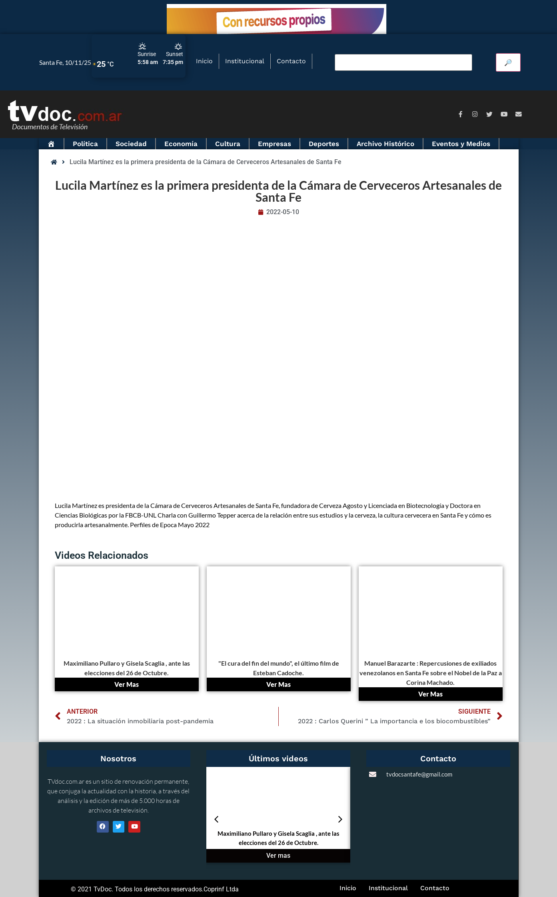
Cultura (227, 144)
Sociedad (131, 144)
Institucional (244, 61)
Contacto (291, 61)
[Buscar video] (403, 62)
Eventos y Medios (461, 144)
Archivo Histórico (385, 144)
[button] (216, 819)
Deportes (324, 144)
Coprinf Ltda (221, 889)
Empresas (274, 144)
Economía (181, 144)
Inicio (204, 61)
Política (85, 144)
